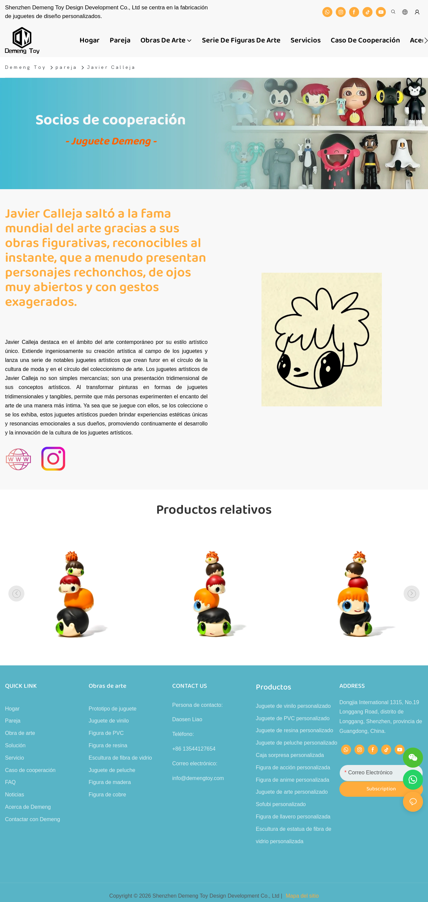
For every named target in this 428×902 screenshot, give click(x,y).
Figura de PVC (106, 733)
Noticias (14, 794)
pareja (66, 67)
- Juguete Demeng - (110, 141)
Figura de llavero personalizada (293, 816)
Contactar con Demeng (32, 819)
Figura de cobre (107, 794)
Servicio (14, 758)
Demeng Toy (25, 67)
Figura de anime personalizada (292, 780)
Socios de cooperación (110, 120)
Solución (15, 745)
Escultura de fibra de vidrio (120, 758)
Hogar (12, 709)
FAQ (10, 782)
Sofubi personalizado (281, 804)
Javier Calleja (111, 67)
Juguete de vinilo (109, 721)
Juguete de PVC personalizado (293, 718)
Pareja (12, 721)
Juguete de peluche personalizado (296, 743)
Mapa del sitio (302, 896)
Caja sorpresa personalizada (290, 755)
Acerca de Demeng (28, 807)
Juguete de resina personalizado (294, 730)
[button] (426, 40)
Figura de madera (110, 782)
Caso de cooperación (30, 770)
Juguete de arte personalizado (292, 792)
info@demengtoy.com (198, 778)
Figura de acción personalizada (293, 767)
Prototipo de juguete (112, 709)
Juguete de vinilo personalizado (293, 706)
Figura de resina (108, 745)
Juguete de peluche (112, 770)
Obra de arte (20, 733)
